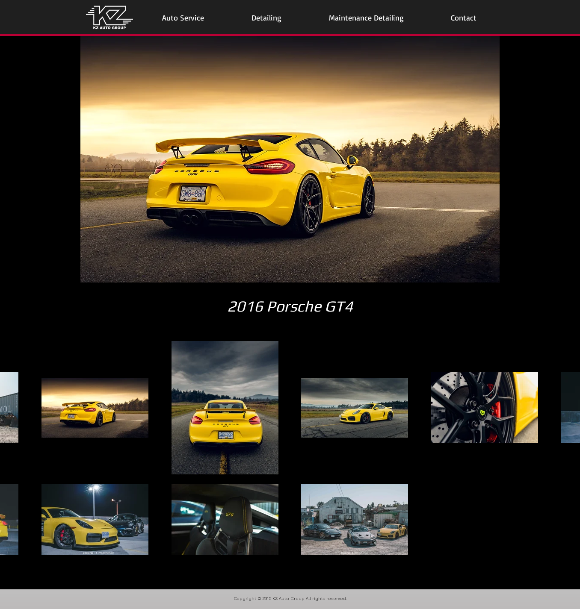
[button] (183, 18)
